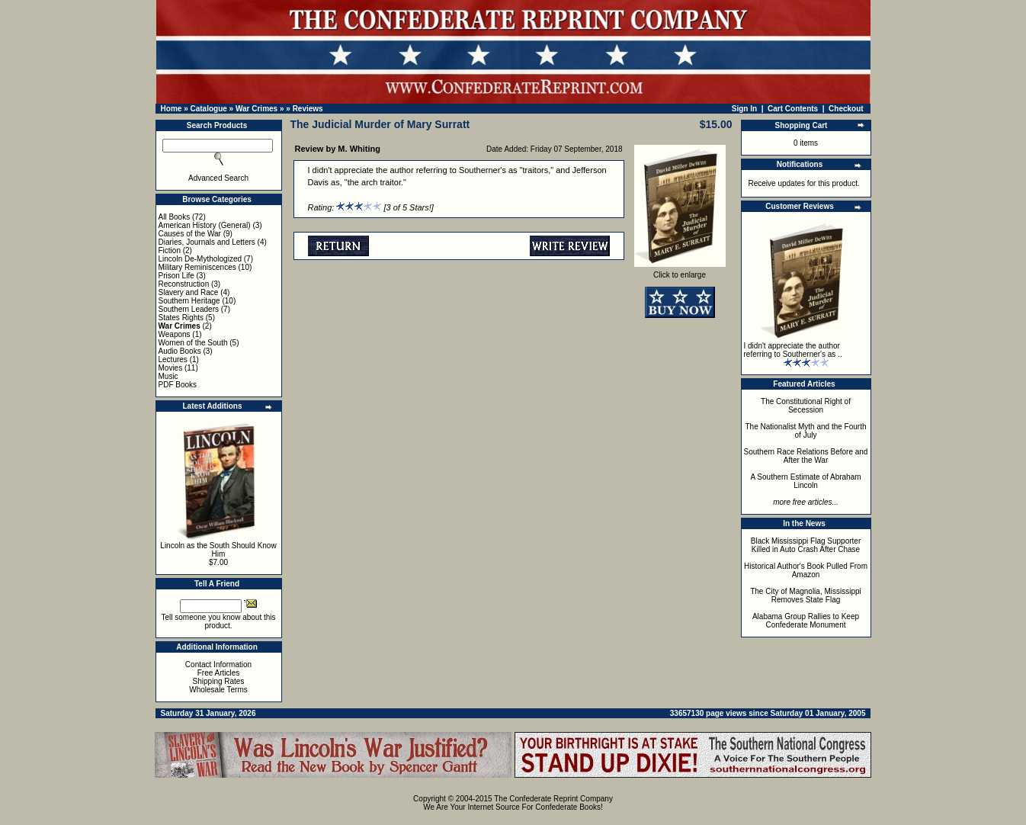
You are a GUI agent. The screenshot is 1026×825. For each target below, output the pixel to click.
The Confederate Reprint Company (553, 799)
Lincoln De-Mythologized (200, 259)
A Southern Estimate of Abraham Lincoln (805, 481)
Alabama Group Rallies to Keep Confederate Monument (805, 620)
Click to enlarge (680, 271)
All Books (175, 217)
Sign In (744, 108)
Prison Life (176, 275)
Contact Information (218, 664)
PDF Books (178, 384)
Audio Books (180, 351)
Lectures (173, 359)
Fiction (170, 250)
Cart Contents (793, 108)
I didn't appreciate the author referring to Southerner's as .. (793, 350)
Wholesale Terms (218, 689)
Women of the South (193, 343)
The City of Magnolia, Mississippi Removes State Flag (805, 595)
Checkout (846, 108)
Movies (171, 368)
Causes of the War (190, 234)
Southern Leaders (189, 309)
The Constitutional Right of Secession (806, 405)
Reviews (308, 108)
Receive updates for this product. (804, 183)
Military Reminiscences (197, 267)
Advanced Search (218, 178)
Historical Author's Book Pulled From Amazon (805, 570)
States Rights (181, 317)
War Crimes (256, 108)
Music (168, 376)
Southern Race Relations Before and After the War (806, 456)
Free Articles (218, 673)
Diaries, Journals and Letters (207, 242)
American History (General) (205, 225)
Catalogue (208, 108)
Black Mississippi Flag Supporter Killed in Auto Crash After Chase (806, 545)
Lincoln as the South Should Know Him (218, 549)
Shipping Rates (219, 681)
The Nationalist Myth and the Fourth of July (806, 430)
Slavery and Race (189, 292)
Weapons (175, 334)
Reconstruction (184, 284)
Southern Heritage (189, 301)
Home (171, 108)
